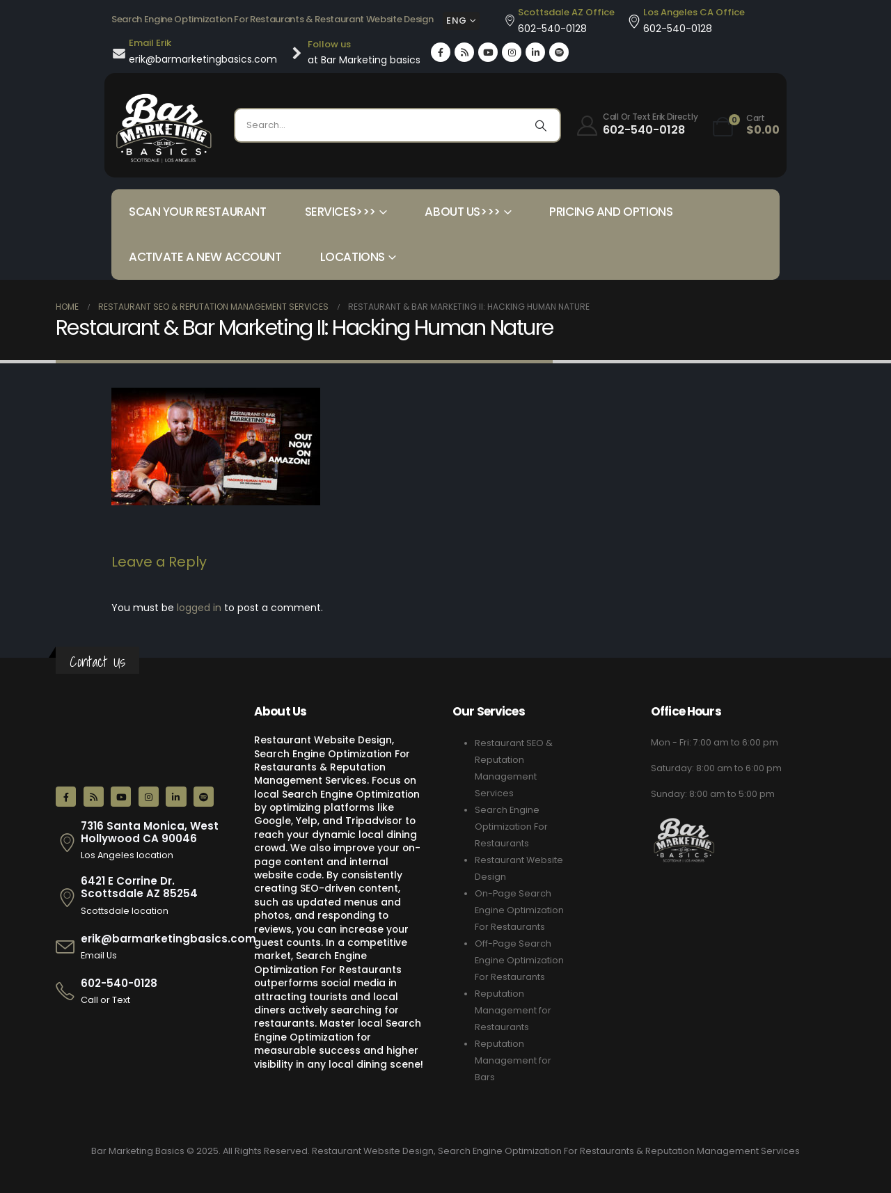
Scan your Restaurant (198, 211)
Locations (352, 256)
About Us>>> (462, 211)
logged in (199, 608)
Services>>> (340, 211)
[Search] (541, 125)
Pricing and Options (610, 211)
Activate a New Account (205, 256)
